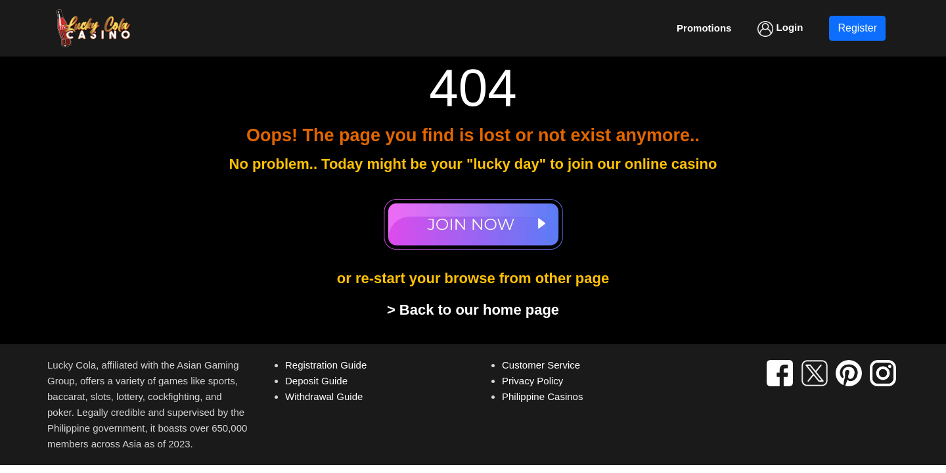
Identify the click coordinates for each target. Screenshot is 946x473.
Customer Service (541, 365)
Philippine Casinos (542, 396)
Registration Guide (326, 365)
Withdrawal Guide (324, 396)
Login (780, 29)
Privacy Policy (532, 380)
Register (857, 28)
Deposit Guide (316, 380)
